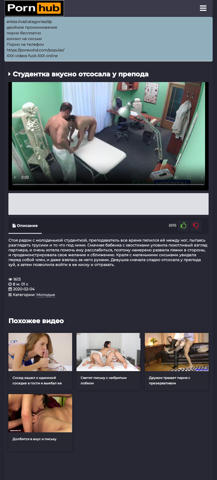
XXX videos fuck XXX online (32, 55)
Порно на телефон (25, 44)
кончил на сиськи (24, 38)
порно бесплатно (24, 33)
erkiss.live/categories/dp (29, 21)
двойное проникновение (32, 27)
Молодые (45, 294)
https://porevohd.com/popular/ (35, 50)
